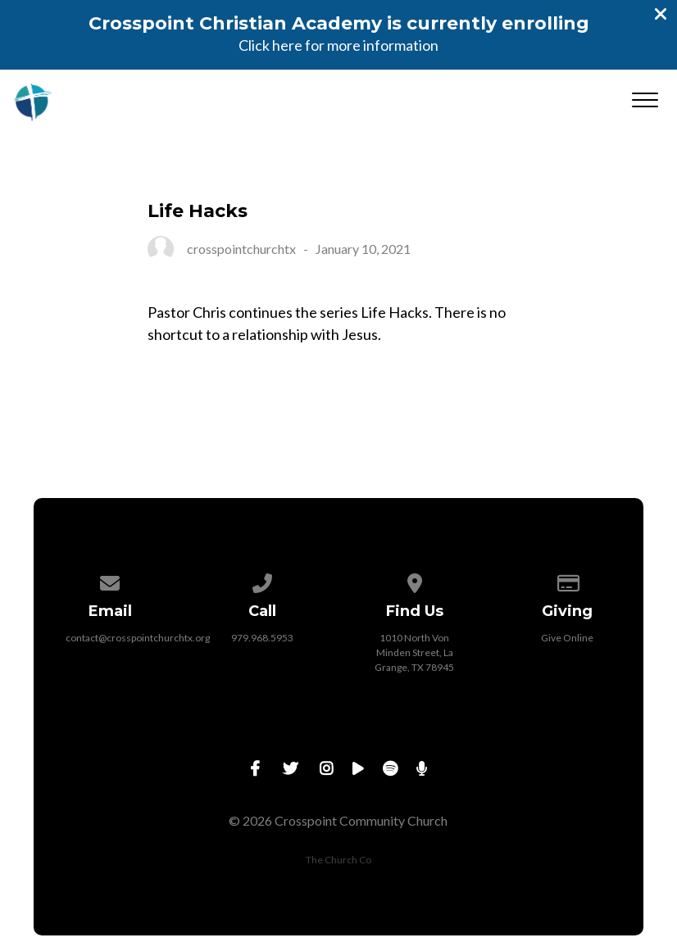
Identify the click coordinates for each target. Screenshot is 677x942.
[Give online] (567, 580)
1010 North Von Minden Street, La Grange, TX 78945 (414, 652)
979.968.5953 (262, 638)
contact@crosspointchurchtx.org (138, 638)
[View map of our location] (415, 580)
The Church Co (338, 860)
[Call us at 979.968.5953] (262, 580)
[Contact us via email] (110, 580)
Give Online (567, 638)
